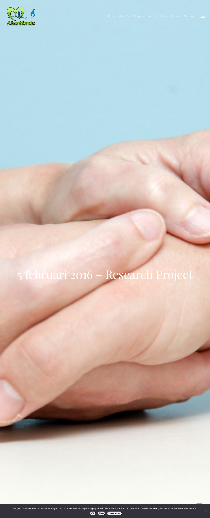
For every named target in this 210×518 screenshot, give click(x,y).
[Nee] (205, 511)
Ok (92, 513)
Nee (101, 513)
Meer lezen (114, 513)
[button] (203, 16)
